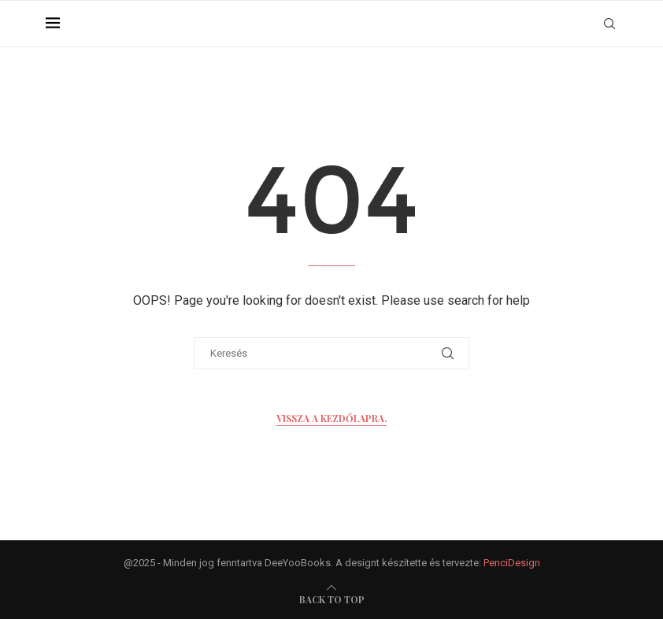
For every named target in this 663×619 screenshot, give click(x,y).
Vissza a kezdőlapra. (331, 418)
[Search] (609, 23)
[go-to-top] (332, 599)
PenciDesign (511, 563)
